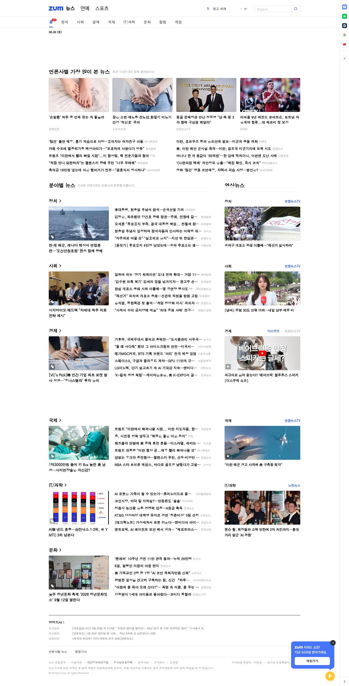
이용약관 (76, 662)
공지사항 (143, 662)
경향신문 (54, 129)
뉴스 (70, 8)
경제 (95, 22)
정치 (64, 22)
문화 (147, 22)
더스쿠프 (273, 331)
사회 (80, 22)
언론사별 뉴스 (58, 651)
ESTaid (55, 673)
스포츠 (102, 8)
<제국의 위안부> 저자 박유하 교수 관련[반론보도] (102, 638)
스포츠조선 (119, 129)
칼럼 (162, 22)
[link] (344, 6)
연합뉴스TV (183, 129)
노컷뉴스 (294, 485)
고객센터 (159, 662)
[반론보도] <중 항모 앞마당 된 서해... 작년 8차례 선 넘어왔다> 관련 (114, 633)
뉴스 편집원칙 (57, 662)
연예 (85, 8)
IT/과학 (129, 22)
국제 (111, 22)
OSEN (244, 129)
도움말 (174, 662)
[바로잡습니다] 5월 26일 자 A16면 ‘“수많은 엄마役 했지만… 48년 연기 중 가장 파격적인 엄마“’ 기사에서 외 (138, 628)
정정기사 (55, 622)
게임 (178, 22)
